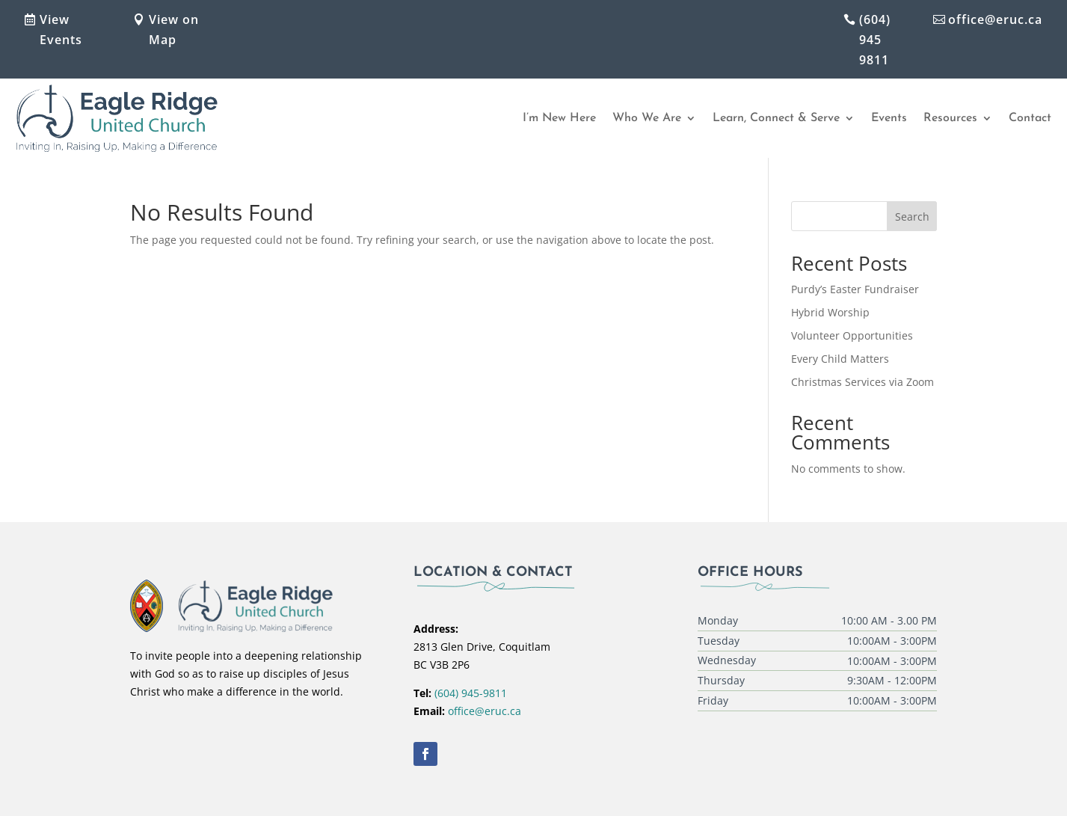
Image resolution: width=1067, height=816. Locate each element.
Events (889, 118)
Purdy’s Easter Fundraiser (855, 289)
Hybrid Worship (830, 312)
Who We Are (646, 118)
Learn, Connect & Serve (776, 118)
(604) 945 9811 (875, 39)
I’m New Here (559, 118)
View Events (61, 29)
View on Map (174, 29)
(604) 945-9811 (470, 693)
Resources (950, 118)
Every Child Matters (840, 359)
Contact (1030, 118)
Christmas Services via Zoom (862, 382)
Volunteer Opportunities (852, 335)
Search (912, 216)
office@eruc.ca (995, 19)
